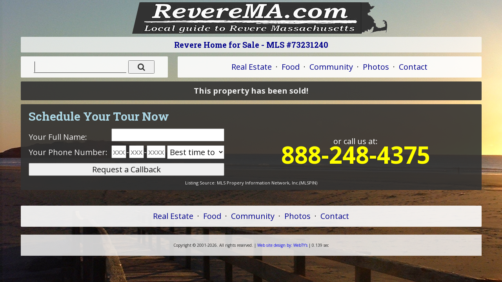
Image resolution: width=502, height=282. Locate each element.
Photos (376, 66)
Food (291, 66)
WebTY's (282, 245)
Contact (413, 66)
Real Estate (251, 66)
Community (331, 66)
